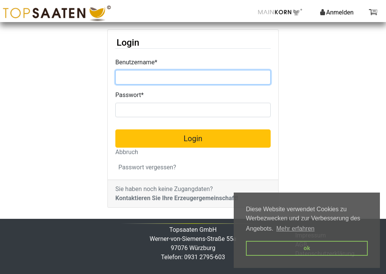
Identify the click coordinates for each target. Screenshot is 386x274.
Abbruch (126, 152)
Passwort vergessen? (147, 167)
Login (192, 138)
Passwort (129, 95)
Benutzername (136, 62)
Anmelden (337, 12)
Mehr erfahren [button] (295, 228)
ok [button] (307, 248)
